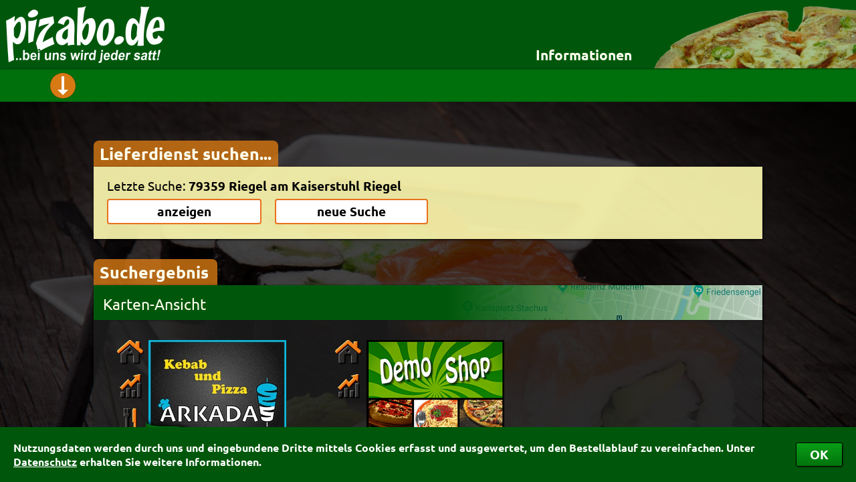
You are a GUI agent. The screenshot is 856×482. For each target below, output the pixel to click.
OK (819, 454)
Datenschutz (45, 462)
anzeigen (184, 211)
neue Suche (351, 211)
